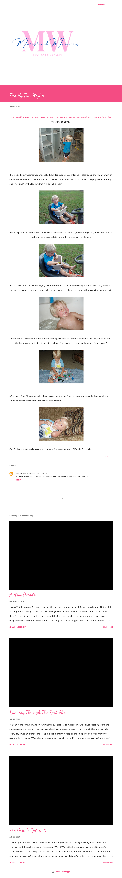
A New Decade (22, 595)
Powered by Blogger (61, 872)
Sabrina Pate (21, 473)
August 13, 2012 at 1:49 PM (37, 473)
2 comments (22, 862)
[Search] (101, 5)
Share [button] (107, 457)
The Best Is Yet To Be (28, 830)
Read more (108, 627)
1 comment (21, 627)
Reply (18, 480)
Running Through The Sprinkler (37, 712)
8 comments (22, 745)
